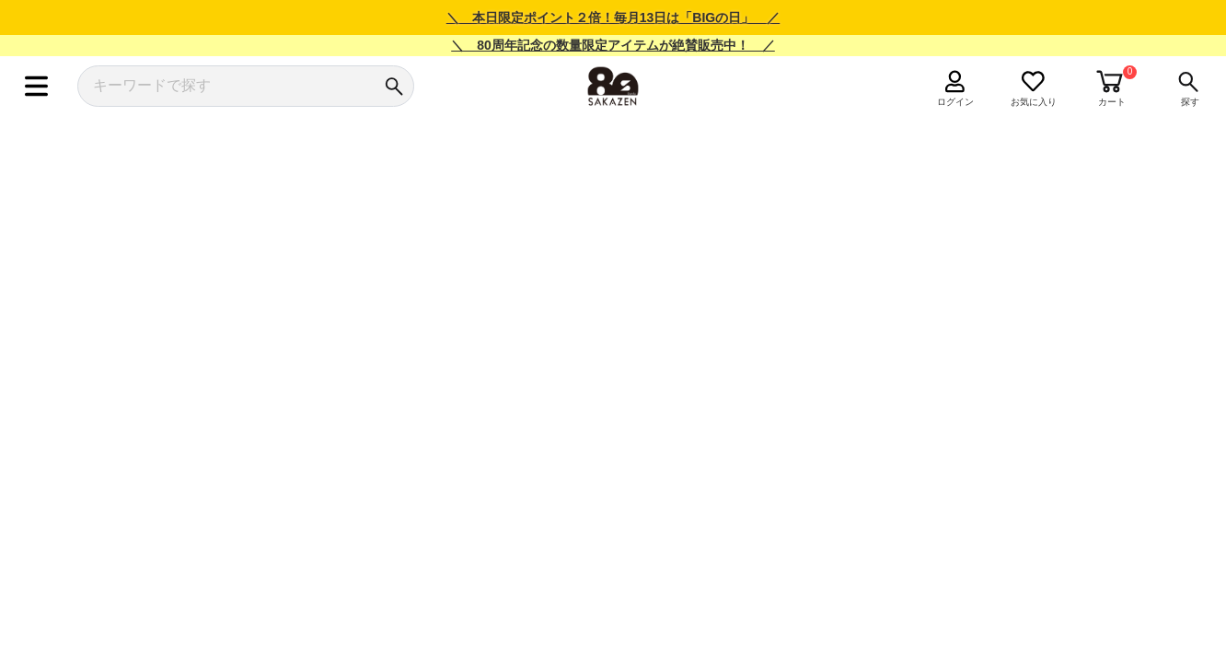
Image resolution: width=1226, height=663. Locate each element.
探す (1190, 102)
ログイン (955, 102)
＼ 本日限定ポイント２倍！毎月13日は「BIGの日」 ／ (613, 17)
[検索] (393, 86)
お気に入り (1034, 102)
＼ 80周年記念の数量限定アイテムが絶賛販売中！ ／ (613, 45)
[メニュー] (36, 86)
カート (1112, 102)
